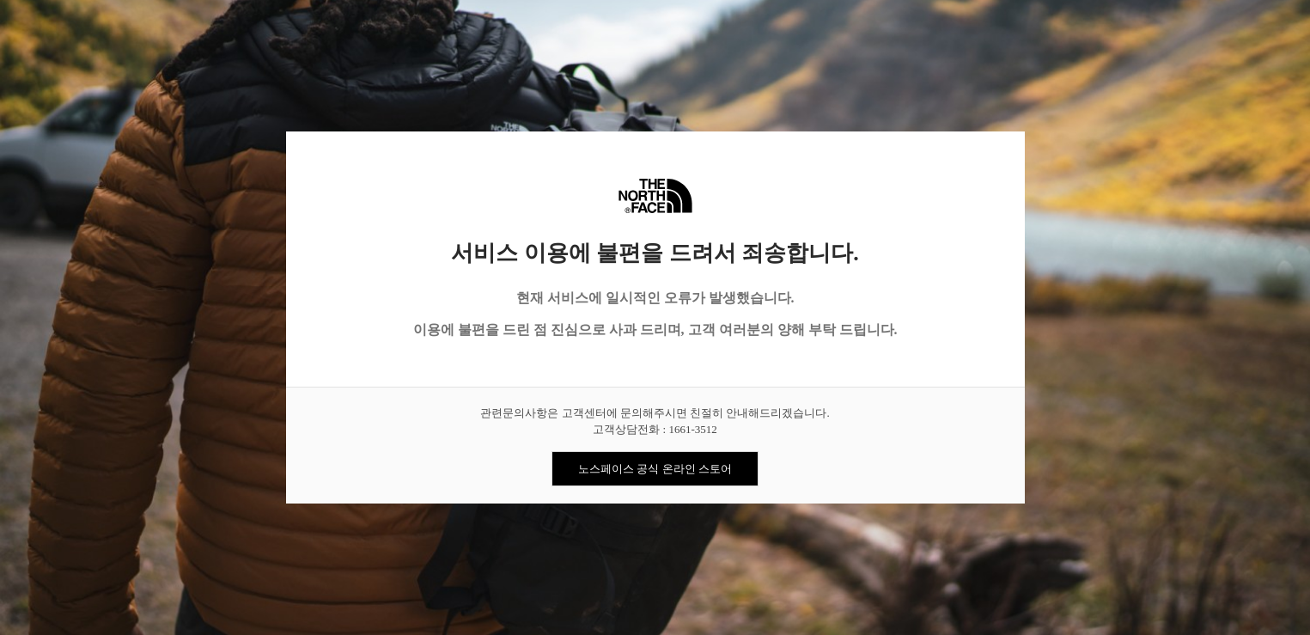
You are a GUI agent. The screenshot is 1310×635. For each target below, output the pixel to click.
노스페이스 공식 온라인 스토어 (655, 468)
